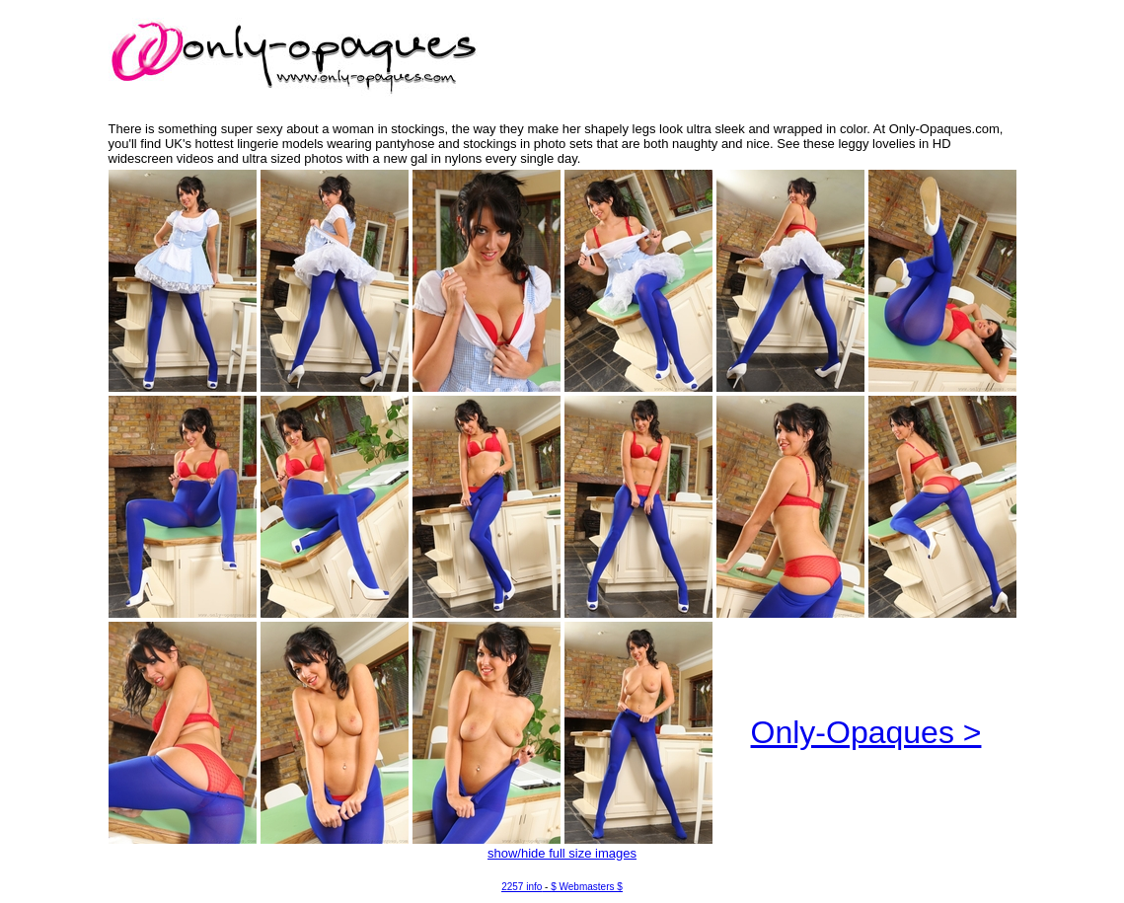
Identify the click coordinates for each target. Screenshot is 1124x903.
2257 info (521, 886)
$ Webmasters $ (587, 886)
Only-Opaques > (866, 732)
